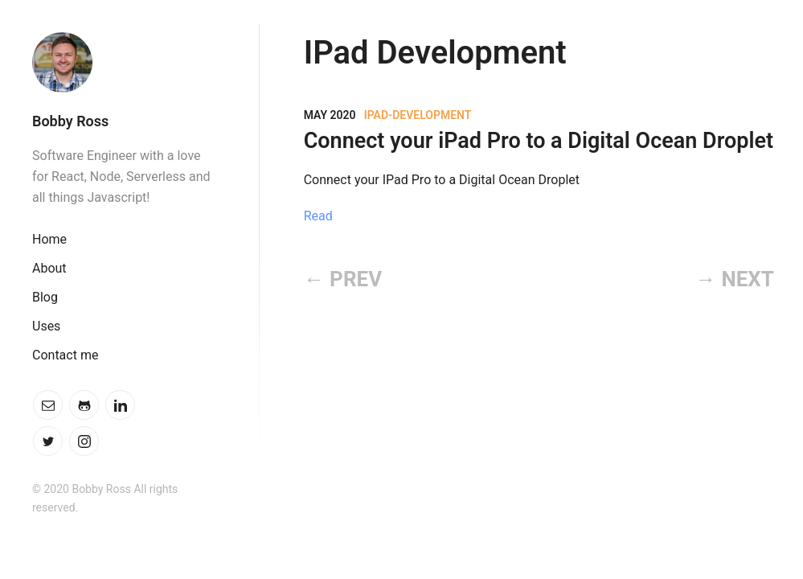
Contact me (65, 355)
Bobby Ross (70, 121)
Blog (45, 297)
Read (318, 216)
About (49, 268)
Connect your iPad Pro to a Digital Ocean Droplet (538, 141)
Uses (46, 326)
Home (49, 239)
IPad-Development (418, 115)
